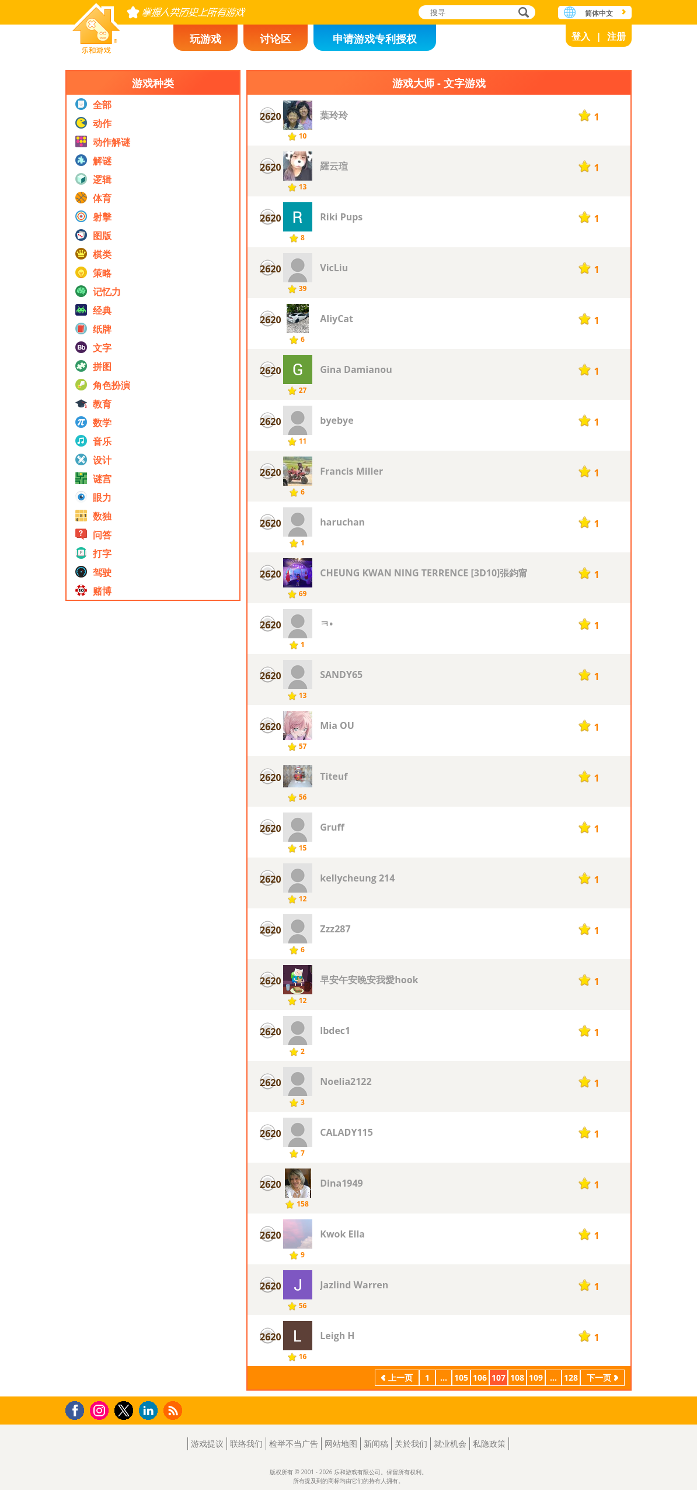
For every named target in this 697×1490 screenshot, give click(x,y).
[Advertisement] (153, 961)
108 (517, 1377)
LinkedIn (150, 1411)
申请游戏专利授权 (375, 39)
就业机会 (450, 1443)
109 (536, 1377)
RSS (174, 1410)
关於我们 (411, 1443)
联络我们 (246, 1443)
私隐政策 (489, 1443)
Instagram (101, 1410)
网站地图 (341, 1443)
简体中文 (599, 13)
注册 (616, 36)
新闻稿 (376, 1443)
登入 (580, 36)
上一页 (400, 1377)
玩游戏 (205, 39)
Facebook (78, 1409)
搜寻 (521, 13)
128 (571, 1377)
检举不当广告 (293, 1443)
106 (480, 1377)
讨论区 (275, 39)
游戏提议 (207, 1443)
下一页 (599, 1377)
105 (461, 1377)
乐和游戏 (96, 25)
